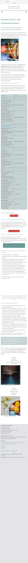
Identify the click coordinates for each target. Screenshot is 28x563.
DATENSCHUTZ (4, 447)
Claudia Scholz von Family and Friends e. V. (9, 32)
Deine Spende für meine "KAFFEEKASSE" (10, 450)
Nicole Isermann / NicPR (14, 6)
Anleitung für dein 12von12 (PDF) (8, 443)
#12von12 (14, 237)
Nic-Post (23, 226)
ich (16, 338)
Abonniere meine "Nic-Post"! (6, 435)
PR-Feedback (15, 430)
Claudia (12, 338)
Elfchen (2, 349)
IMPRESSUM (3, 446)
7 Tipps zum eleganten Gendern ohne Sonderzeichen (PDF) (13, 442)
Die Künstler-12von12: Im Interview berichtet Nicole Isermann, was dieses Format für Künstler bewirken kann (14, 245)
